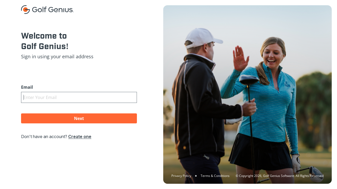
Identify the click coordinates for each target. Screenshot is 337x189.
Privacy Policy (181, 176)
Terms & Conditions (215, 176)
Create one (79, 136)
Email (27, 87)
